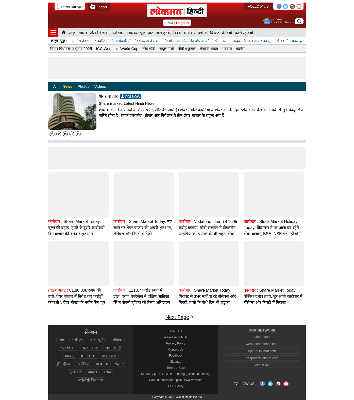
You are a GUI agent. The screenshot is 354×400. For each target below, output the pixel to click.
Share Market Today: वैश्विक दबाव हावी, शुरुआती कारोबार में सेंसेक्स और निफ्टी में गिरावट (273, 296)
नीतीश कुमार (187, 48)
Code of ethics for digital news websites (175, 380)
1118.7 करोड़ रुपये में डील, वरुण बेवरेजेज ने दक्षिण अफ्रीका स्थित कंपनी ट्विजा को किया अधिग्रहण (141, 296)
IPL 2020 (88, 356)
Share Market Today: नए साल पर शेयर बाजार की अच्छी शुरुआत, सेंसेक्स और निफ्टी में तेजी (142, 227)
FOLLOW (130, 96)
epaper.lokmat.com (262, 351)
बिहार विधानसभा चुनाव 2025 (71, 48)
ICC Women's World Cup (117, 48)
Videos (100, 86)
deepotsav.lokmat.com (262, 358)
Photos (83, 86)
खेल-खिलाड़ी (99, 33)
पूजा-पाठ (146, 33)
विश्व (177, 33)
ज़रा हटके (163, 33)
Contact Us (175, 349)
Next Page (177, 317)
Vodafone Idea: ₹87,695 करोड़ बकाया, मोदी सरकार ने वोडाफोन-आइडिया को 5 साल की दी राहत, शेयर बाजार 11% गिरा (208, 230)
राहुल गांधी (166, 48)
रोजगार (119, 364)
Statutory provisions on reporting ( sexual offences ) (175, 374)
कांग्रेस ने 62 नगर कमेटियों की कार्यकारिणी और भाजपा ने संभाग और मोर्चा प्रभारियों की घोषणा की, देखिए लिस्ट (150, 41)
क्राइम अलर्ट (90, 348)
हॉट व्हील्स (63, 364)
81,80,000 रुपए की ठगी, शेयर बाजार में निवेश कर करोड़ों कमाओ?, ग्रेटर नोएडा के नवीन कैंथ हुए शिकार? (76, 299)
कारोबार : (55, 221)
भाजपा (227, 48)
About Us (176, 331)
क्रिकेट (214, 33)
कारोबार (189, 33)
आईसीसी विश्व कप (90, 380)
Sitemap (175, 361)
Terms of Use (176, 368)
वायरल (92, 372)
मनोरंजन (117, 33)
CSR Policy (175, 386)
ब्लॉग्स (202, 33)
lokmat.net (262, 365)
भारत (83, 33)
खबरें (62, 340)
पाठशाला (102, 364)
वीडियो (227, 33)
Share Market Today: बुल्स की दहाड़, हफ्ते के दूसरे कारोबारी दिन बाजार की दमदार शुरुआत (76, 227)
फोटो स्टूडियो (244, 33)
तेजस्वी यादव (209, 48)
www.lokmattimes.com (262, 344)
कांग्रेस (240, 48)
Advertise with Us (176, 337)
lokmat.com (262, 337)
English (182, 23)
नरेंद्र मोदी (148, 48)
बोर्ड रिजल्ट (109, 356)
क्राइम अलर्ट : (58, 290)
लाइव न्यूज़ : (59, 41)
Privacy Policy (175, 343)
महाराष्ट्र (69, 356)
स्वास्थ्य (132, 33)
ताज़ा (72, 33)
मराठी (169, 23)
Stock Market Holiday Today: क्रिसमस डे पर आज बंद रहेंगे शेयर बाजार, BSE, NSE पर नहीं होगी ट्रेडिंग (272, 230)
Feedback (175, 355)
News (67, 86)
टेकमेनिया (83, 364)
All (55, 86)
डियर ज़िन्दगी (68, 348)
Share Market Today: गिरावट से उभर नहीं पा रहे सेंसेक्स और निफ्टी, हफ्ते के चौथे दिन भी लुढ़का (207, 296)
